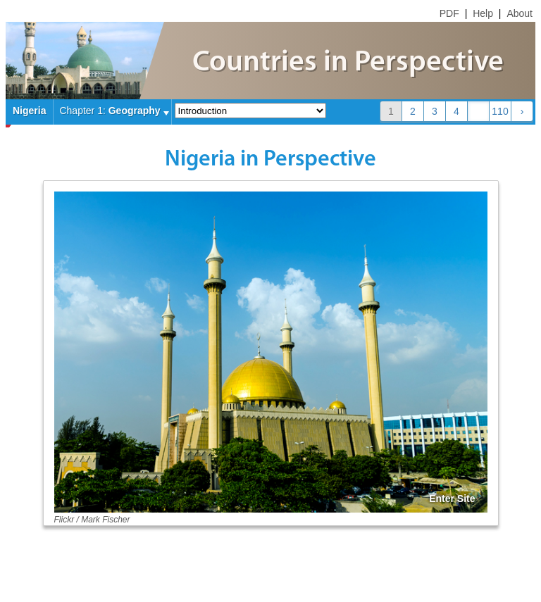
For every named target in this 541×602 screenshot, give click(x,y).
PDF (449, 13)
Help (483, 13)
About (519, 13)
